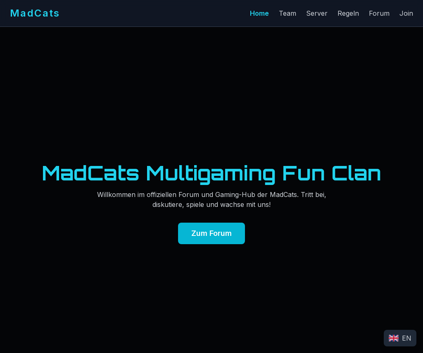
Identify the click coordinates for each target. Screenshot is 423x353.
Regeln (348, 13)
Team (287, 13)
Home (259, 13)
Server (317, 13)
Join (406, 13)
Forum (379, 13)
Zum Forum (211, 233)
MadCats (35, 13)
